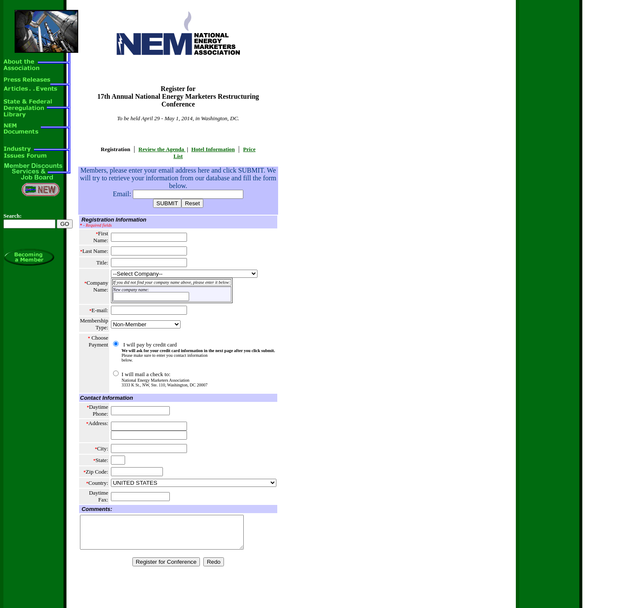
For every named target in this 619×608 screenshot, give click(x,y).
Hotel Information (213, 149)
